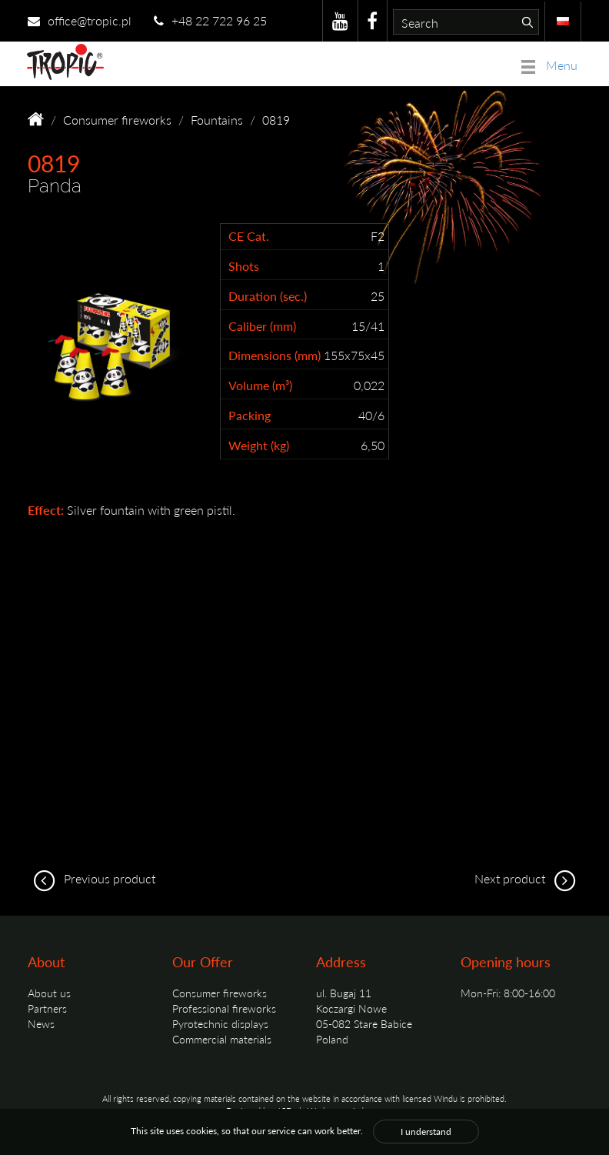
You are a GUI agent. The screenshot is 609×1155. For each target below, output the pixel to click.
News (41, 1023)
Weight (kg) (258, 445)
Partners (47, 1008)
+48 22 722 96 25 (210, 20)
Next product (527, 878)
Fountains (217, 120)
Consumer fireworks (117, 120)
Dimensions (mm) (274, 355)
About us (49, 992)
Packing (249, 415)
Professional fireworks (224, 1008)
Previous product (91, 878)
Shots (243, 266)
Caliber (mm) (262, 326)
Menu (549, 65)
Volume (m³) (260, 385)
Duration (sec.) (267, 296)
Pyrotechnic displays (220, 1023)
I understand (426, 1131)
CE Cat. (248, 236)
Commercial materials (221, 1039)
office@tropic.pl (79, 20)
